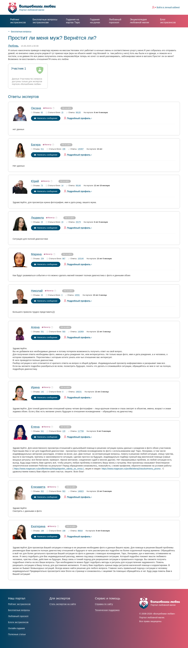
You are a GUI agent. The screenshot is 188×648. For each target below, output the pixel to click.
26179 (78, 222)
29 (42, 222)
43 (42, 295)
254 (42, 259)
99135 (78, 113)
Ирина (35, 387)
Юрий (35, 181)
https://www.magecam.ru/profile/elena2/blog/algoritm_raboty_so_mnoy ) (49, 468)
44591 (77, 295)
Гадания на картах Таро (73, 21)
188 (42, 531)
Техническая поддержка (107, 610)
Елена (35, 426)
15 (62, 113)
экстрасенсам (45, 21)
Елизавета (38, 487)
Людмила (37, 217)
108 (63, 531)
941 (42, 431)
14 (62, 186)
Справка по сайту (104, 604)
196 (63, 149)
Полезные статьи (17, 634)
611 (42, 149)
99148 (78, 186)
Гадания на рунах (95, 21)
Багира (36, 144)
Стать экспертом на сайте (62, 604)
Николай (37, 290)
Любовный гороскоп (115, 21)
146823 (81, 491)
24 (62, 222)
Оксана (36, 108)
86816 (80, 531)
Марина (36, 254)
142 (42, 392)
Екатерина (38, 526)
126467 (81, 149)
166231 (79, 392)
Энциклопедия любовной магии (139, 21)
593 (63, 332)
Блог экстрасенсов (168, 21)
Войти (168, 7)
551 (42, 332)
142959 (81, 332)
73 (42, 186)
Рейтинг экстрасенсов (18, 21)
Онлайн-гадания (16, 628)
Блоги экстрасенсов (18, 622)
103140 (81, 259)
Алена (35, 327)
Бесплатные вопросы (21, 31)
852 (42, 491)
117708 (81, 431)
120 (63, 431)
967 (63, 259)
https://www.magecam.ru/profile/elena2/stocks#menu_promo (131, 468)
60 (42, 113)
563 (63, 491)
